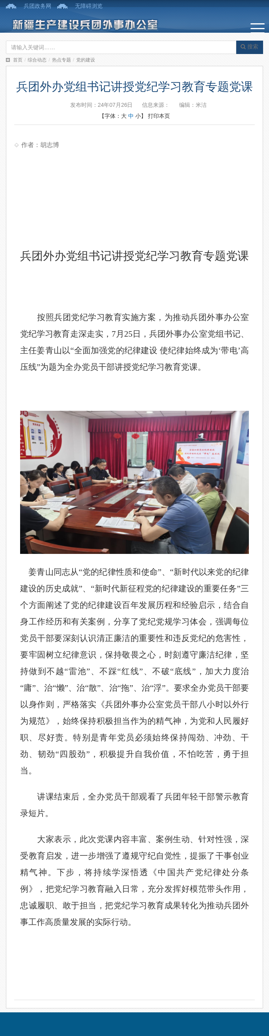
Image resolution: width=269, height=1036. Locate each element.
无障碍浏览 (89, 6)
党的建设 (85, 60)
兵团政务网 (37, 6)
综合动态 (37, 60)
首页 (17, 60)
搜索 (249, 46)
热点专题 (61, 60)
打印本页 (159, 116)
